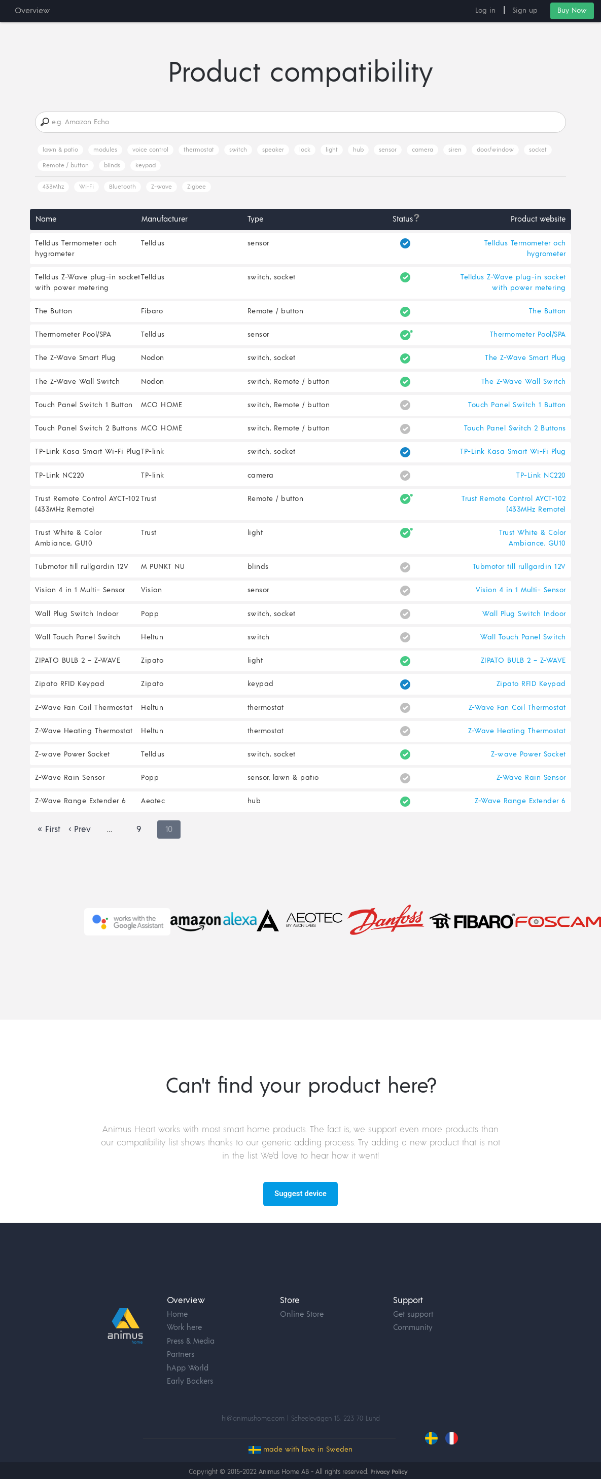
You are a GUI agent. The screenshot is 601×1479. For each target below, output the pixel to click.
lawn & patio (60, 150)
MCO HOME (162, 408)
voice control (150, 150)
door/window (495, 150)
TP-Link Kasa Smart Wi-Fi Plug (88, 456)
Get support (413, 1299)
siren (455, 150)
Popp (150, 620)
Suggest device (300, 1204)
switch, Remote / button (289, 384)
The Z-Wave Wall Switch (77, 384)
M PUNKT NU (163, 572)
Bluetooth (122, 187)
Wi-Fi (86, 187)
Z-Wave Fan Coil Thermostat (83, 715)
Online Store (302, 1299)
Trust (149, 504)
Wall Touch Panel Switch (78, 644)
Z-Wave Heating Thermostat (84, 739)
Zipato (153, 668)
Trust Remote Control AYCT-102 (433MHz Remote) (87, 509)
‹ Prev (79, 840)
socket (538, 150)
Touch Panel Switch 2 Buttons (86, 432)
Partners (180, 1339)
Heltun (153, 644)
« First (49, 840)
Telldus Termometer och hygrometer (76, 249)
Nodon (153, 360)
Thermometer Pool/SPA (73, 336)
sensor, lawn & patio (283, 787)
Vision (152, 596)
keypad (145, 166)
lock (304, 150)
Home (177, 1299)
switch (238, 150)
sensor (388, 150)
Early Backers (190, 1366)
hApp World (187, 1353)
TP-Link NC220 (60, 480)
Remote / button (66, 166)
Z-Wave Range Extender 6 (80, 811)
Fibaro (152, 312)
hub (358, 150)
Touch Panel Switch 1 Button (84, 408)
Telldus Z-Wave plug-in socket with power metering (87, 284)
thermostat (199, 150)
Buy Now (572, 10)
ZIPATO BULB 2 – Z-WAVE (77, 668)
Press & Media (191, 1326)
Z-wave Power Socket (72, 763)
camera (422, 150)
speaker (273, 150)
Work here (184, 1312)
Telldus (153, 243)
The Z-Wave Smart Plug (75, 360)
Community (413, 1312)
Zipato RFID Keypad (69, 692)
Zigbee (196, 187)
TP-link (153, 456)
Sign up (525, 10)
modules (105, 150)
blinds (112, 166)
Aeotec (153, 811)
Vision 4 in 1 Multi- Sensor (80, 596)
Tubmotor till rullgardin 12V (81, 572)
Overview (32, 11)
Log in (485, 10)
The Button (53, 312)
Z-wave (161, 187)
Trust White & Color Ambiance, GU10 (68, 544)
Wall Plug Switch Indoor (77, 620)
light (332, 150)
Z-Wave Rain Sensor (69, 787)
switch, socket (272, 278)
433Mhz (53, 187)
